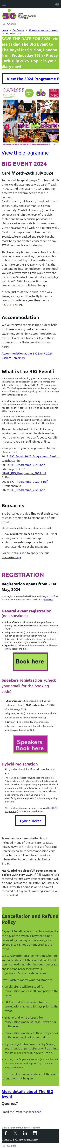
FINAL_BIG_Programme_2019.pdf (24, 473)
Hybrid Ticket (30, 821)
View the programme (25, 153)
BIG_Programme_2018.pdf (27, 464)
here (38, 1111)
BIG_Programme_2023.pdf (27, 489)
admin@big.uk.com (28, 1139)
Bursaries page (11, 557)
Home (5, 30)
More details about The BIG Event (27, 1094)
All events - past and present (43, 30)
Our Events (18, 30)
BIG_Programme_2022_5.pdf (28, 481)
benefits (48, 599)
